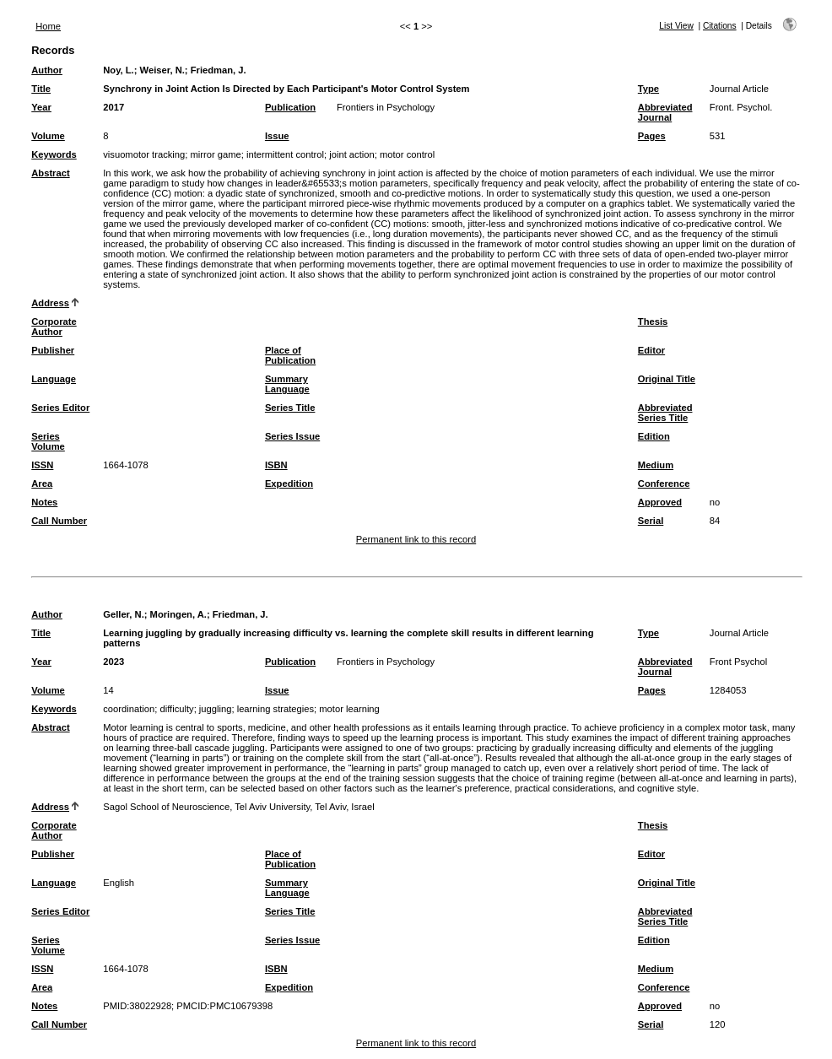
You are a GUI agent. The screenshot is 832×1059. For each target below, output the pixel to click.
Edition (654, 436)
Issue (277, 136)
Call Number (59, 521)
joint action (352, 154)
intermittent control (285, 154)
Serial (650, 521)
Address (50, 303)
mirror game (215, 154)
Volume (48, 136)
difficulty (176, 709)
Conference (664, 483)
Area (41, 483)
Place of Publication (290, 355)
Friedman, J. (218, 70)
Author (46, 70)
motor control (407, 154)
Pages (652, 136)
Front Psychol (738, 661)
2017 (113, 107)
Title (41, 89)
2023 (113, 661)
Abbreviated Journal (665, 112)
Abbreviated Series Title (665, 413)
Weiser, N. (162, 70)
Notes (44, 502)
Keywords (53, 154)
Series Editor (60, 408)
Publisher (52, 350)
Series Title (290, 408)
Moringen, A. (178, 614)
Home (48, 26)
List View (676, 25)
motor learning (349, 709)
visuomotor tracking (144, 154)
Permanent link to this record (416, 539)
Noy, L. (118, 70)
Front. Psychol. (741, 107)
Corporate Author (53, 326)
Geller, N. (123, 614)
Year (41, 107)
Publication (290, 107)
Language (53, 379)
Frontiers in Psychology (386, 107)
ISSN (42, 465)
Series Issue (292, 436)
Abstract (50, 173)
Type (648, 89)
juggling (215, 709)
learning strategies (275, 709)
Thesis (652, 321)
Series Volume (48, 441)
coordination (128, 709)
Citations (720, 25)
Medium (655, 465)
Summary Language (287, 384)
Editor (651, 350)
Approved (660, 502)
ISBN (276, 465)
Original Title (666, 379)
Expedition (289, 483)
